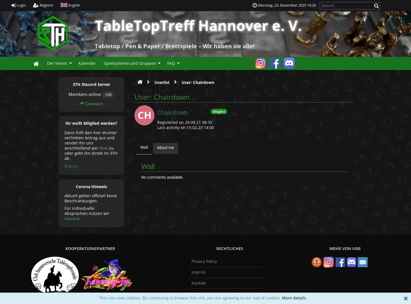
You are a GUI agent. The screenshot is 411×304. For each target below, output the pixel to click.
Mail (103, 148)
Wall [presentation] (144, 147)
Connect (91, 104)
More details (294, 298)
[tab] (144, 149)
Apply (71, 166)
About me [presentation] (165, 147)
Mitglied (219, 111)
